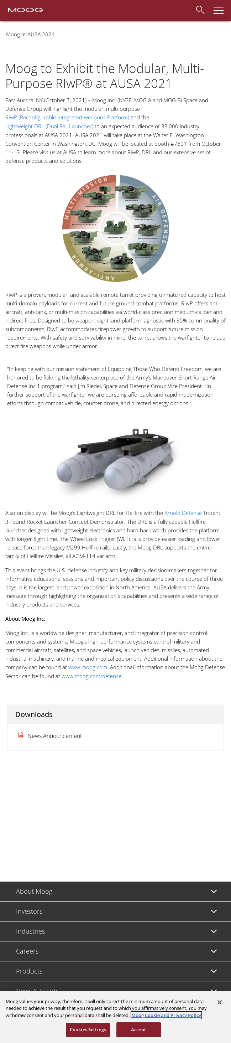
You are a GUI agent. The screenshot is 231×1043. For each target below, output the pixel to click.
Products (29, 971)
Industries (30, 931)
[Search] (200, 9)
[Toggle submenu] (213, 891)
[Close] (219, 1002)
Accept (138, 1029)
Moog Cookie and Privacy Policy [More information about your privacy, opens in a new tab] (166, 1015)
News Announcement (54, 736)
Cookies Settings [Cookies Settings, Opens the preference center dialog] (88, 1029)
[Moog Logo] (25, 9)
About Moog (34, 891)
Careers (27, 951)
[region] (115, 1017)
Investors (29, 911)
